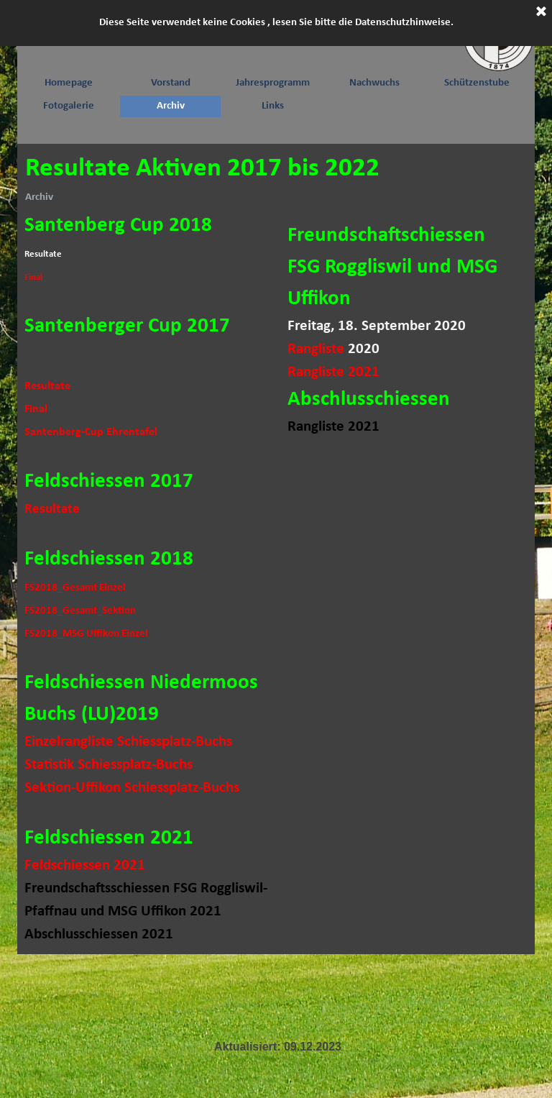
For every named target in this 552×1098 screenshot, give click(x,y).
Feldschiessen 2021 (84, 865)
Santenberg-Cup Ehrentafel (90, 432)
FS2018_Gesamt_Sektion (80, 610)
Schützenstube (477, 83)
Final (33, 277)
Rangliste (316, 349)
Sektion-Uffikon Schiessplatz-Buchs (131, 787)
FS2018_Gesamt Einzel (75, 587)
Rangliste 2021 (334, 372)
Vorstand (170, 83)
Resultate (47, 386)
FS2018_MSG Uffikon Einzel (86, 633)
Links (273, 106)
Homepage (69, 83)
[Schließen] (541, 12)
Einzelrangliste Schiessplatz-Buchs (128, 741)
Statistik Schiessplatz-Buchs (108, 764)
